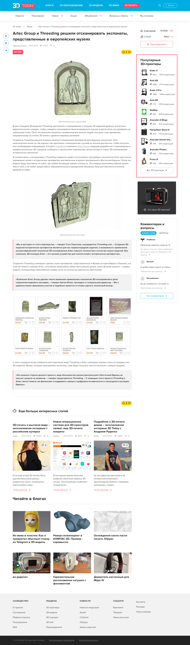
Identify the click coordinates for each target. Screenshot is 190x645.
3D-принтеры (52, 607)
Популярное (38, 16)
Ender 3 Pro (155, 90)
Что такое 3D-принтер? (158, 209)
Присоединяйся (156, 44)
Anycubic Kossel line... (161, 139)
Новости (20, 16)
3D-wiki (50, 622)
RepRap (153, 110)
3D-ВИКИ (114, 5)
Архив (29, 26)
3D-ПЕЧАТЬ (131, 5)
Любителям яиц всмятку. (151, 271)
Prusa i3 (154, 159)
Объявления (93, 16)
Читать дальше (20, 490)
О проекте (18, 607)
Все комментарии (155, 296)
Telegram (117, 612)
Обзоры (84, 622)
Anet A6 (154, 100)
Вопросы (163, 233)
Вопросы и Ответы (121, 16)
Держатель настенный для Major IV (111, 578)
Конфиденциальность (88, 640)
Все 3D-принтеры (155, 170)
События (84, 617)
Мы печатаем (146, 16)
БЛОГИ (50, 5)
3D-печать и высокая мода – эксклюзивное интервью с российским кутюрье (31, 428)
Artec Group (83, 146)
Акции (74, 16)
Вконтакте (118, 607)
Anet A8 (154, 80)
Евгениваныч (153, 278)
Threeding (60, 146)
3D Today (17, 26)
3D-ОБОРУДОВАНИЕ (71, 5)
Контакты (140, 602)
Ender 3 (153, 70)
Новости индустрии (89, 607)
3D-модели (51, 612)
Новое (57, 16)
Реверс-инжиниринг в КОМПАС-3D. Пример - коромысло (68, 539)
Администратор (19, 45)
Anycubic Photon (158, 149)
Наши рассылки (121, 617)
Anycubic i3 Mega (158, 120)
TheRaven (151, 239)
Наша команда (143, 611)
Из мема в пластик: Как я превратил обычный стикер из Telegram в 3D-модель (31, 539)
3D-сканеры (52, 617)
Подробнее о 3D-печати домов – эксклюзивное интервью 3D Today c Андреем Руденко (109, 426)
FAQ (15, 627)
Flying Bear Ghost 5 (159, 129)
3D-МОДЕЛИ (96, 5)
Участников (150, 30)
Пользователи (20, 622)
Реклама (140, 606)
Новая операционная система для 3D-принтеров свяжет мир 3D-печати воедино (70, 426)
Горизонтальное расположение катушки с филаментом (69, 580)
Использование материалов (61, 640)
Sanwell (150, 261)
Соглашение (19, 612)
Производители (54, 627)
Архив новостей (88, 627)
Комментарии (148, 233)
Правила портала (21, 617)
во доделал (20, 577)
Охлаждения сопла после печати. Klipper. (110, 537)
